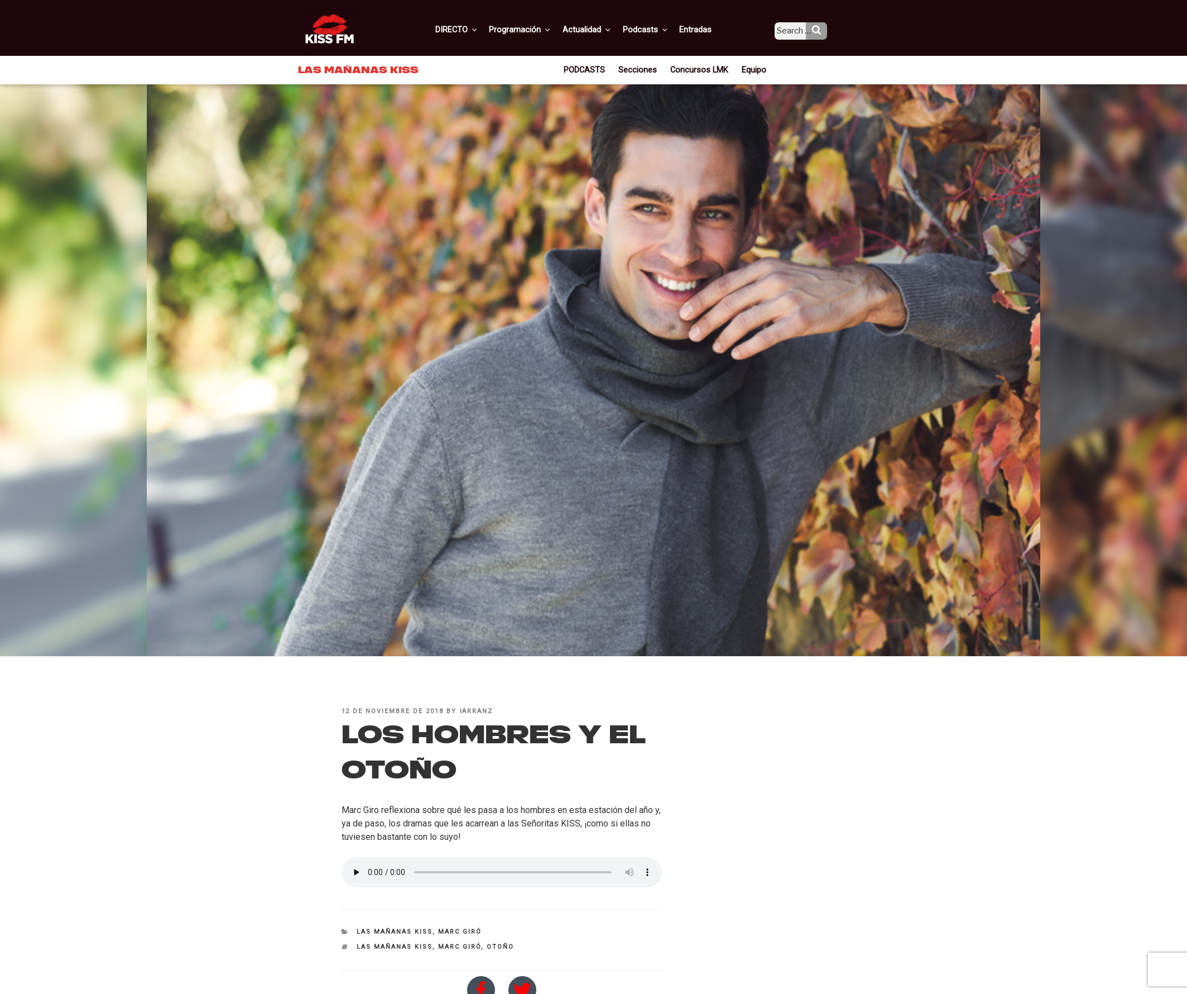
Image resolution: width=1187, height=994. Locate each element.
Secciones (640, 69)
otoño (500, 946)
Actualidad (600, 29)
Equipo (750, 69)
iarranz (476, 711)
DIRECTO (474, 29)
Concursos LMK (698, 69)
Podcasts (657, 29)
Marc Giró (460, 931)
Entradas (704, 29)
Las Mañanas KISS (394, 931)
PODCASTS (588, 69)
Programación (536, 29)
